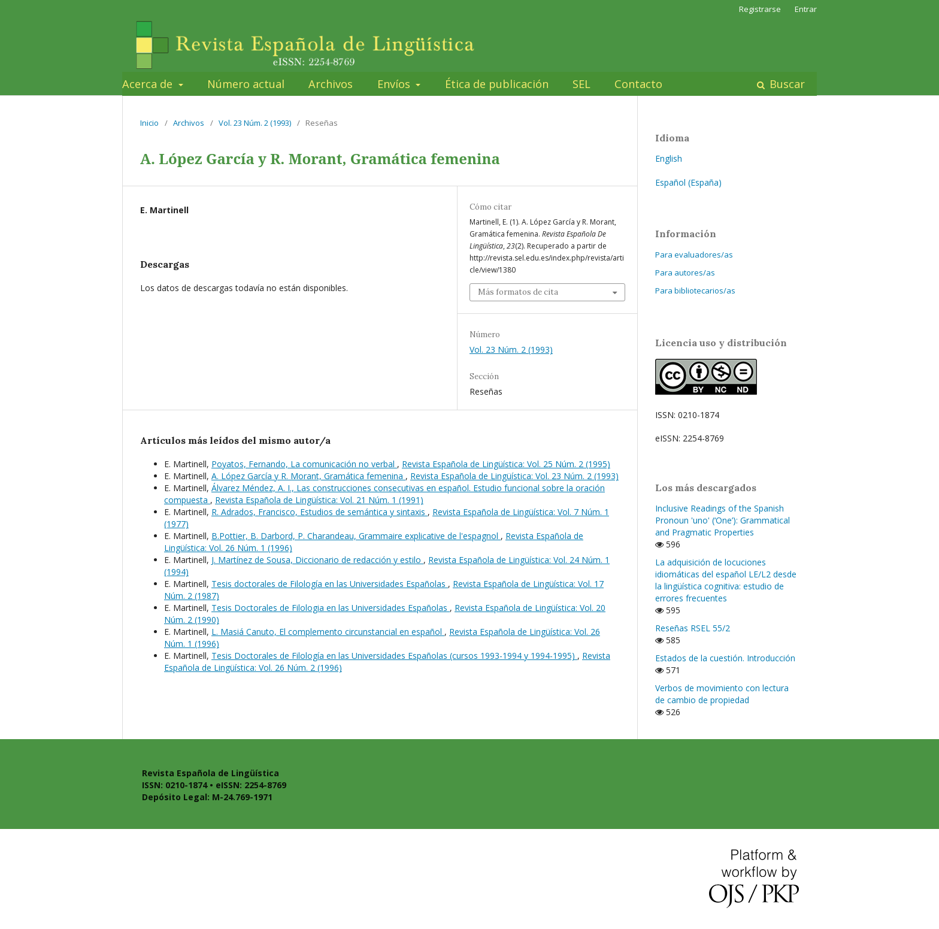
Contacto (638, 84)
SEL (581, 84)
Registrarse (760, 9)
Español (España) (688, 182)
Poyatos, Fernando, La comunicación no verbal (304, 464)
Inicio (149, 122)
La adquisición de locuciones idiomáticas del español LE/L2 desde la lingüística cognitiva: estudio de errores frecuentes (725, 580)
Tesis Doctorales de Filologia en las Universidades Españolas (330, 607)
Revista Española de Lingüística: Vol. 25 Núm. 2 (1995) (506, 464)
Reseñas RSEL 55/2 (692, 628)
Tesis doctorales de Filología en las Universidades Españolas (329, 583)
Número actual (245, 84)
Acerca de (148, 84)
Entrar (806, 9)
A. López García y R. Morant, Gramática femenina (308, 476)
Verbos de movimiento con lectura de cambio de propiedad (722, 694)
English (668, 158)
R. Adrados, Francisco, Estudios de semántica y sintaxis (319, 512)
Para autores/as (685, 272)
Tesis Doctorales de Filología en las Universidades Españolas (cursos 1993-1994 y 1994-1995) (394, 655)
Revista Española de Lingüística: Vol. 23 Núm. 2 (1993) (514, 476)
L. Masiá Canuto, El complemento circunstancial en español (327, 631)
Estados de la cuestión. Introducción (725, 658)
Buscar (786, 84)
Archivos (330, 84)
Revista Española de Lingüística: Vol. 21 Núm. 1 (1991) (319, 500)
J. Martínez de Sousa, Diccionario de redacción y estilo (317, 559)
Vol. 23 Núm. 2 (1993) (255, 122)
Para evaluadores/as (694, 254)
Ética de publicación (497, 84)
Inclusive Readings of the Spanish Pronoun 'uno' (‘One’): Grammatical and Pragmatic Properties (722, 520)
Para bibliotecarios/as (695, 290)
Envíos (395, 84)
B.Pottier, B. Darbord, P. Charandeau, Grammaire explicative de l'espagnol (356, 535)
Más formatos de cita (518, 292)
